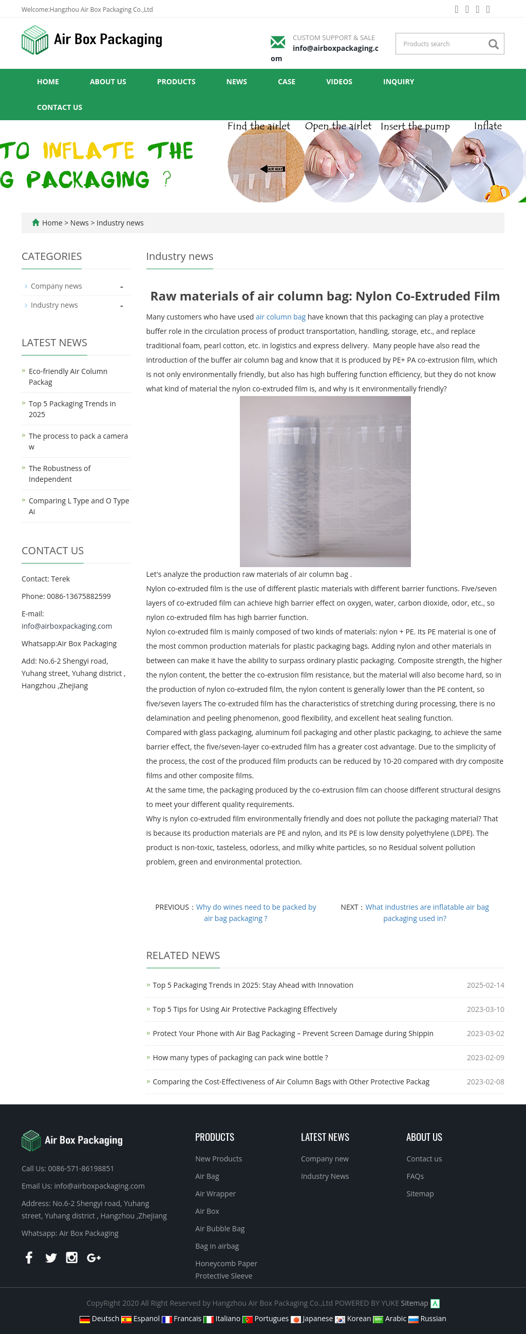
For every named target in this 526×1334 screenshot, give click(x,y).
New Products (218, 1158)
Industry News (325, 1176)
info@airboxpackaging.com (67, 626)
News (237, 81)
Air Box (207, 1211)
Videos (339, 81)
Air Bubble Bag (220, 1228)
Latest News (325, 1136)
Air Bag (207, 1176)
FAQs (415, 1176)
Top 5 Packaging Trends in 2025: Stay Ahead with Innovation (253, 985)
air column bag (281, 317)
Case (286, 81)
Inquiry (398, 81)
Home (48, 81)
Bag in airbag (217, 1246)
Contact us (59, 107)
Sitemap (420, 1193)
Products (176, 81)
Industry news (119, 223)
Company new (325, 1158)
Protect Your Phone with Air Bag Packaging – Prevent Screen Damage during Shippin (293, 1033)
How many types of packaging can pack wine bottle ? (240, 1057)
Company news (56, 286)
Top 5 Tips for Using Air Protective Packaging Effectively (245, 1009)
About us (108, 81)
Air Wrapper (215, 1193)
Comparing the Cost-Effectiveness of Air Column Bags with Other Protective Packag (291, 1081)
